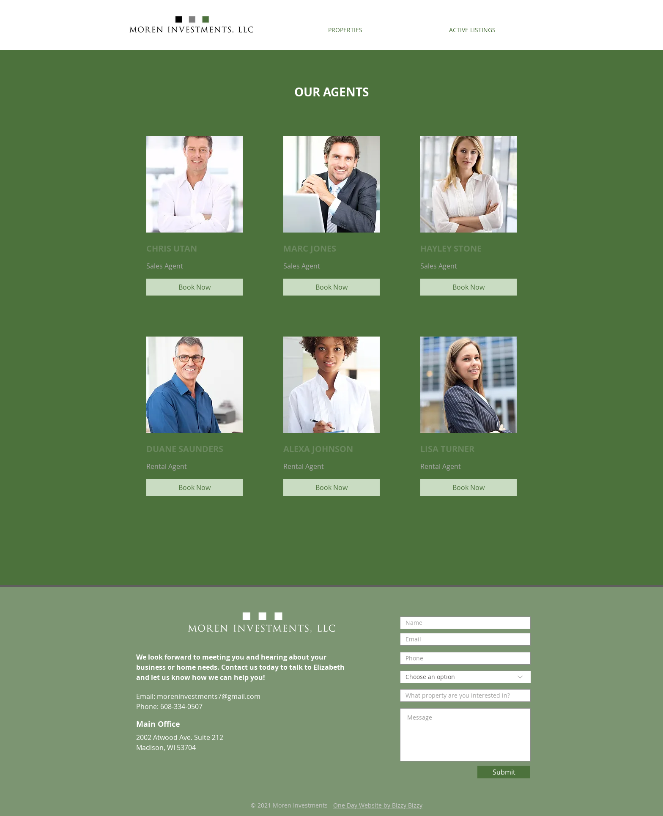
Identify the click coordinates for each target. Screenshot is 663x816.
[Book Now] (194, 287)
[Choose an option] (465, 677)
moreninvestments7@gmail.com (208, 696)
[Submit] (503, 772)
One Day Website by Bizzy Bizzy (377, 805)
